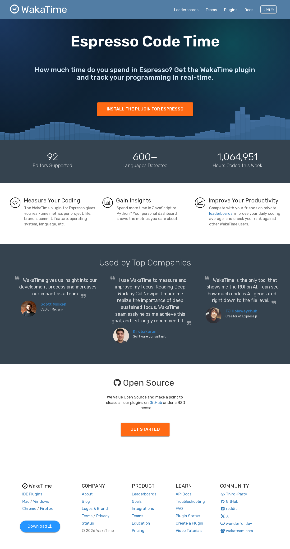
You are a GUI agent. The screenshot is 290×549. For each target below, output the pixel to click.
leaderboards (220, 213)
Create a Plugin (189, 523)
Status (88, 523)
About (87, 494)
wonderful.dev (236, 523)
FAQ (179, 508)
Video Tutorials (189, 530)
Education (141, 523)
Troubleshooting (190, 501)
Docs (248, 10)
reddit (228, 508)
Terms (87, 516)
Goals (137, 501)
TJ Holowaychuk (241, 311)
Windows (41, 501)
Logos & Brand (95, 508)
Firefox (46, 508)
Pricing (138, 530)
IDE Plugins (32, 494)
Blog (86, 501)
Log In (268, 9)
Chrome (29, 508)
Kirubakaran (145, 331)
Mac (25, 501)
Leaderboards (186, 10)
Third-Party (233, 494)
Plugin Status (188, 516)
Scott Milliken (53, 304)
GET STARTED (145, 429)
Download (39, 526)
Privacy (103, 516)
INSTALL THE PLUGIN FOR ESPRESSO (145, 109)
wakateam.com (236, 531)
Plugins (230, 10)
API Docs (183, 494)
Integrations (143, 508)
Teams (211, 10)
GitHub (156, 402)
